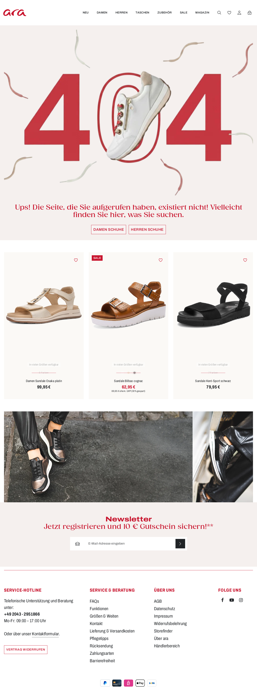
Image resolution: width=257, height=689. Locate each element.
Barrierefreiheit (102, 665)
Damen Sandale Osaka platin (44, 385)
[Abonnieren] (180, 548)
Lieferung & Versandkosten (112, 635)
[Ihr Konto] (239, 15)
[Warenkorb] (249, 15)
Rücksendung (101, 650)
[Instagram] (241, 605)
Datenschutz (164, 613)
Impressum (163, 620)
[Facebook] (222, 605)
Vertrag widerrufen (27, 654)
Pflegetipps (99, 642)
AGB (158, 605)
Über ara (161, 642)
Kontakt (96, 627)
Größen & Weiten (104, 620)
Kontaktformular (45, 638)
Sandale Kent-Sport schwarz (213, 385)
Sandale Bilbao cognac (128, 385)
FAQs (94, 605)
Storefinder (163, 635)
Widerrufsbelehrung (170, 627)
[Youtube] (232, 605)
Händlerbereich (167, 650)
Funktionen (99, 613)
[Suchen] (219, 15)
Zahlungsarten (102, 657)
